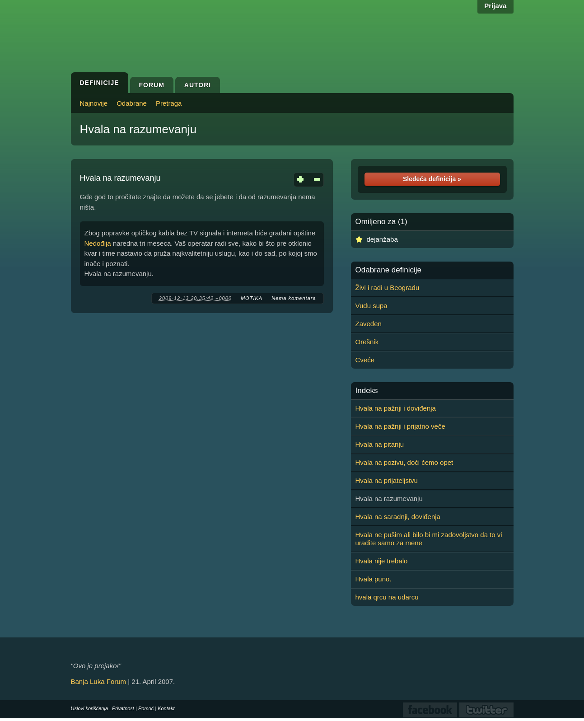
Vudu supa (371, 305)
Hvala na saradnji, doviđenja (397, 516)
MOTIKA (251, 298)
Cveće (365, 360)
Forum (151, 85)
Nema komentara (293, 298)
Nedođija (97, 243)
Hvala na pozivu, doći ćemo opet (404, 462)
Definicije (99, 82)
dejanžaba (382, 239)
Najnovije (94, 103)
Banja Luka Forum (98, 681)
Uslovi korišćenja (89, 708)
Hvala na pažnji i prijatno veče (400, 426)
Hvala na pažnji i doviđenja (395, 408)
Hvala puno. (373, 579)
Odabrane (132, 103)
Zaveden (368, 324)
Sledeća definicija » (432, 179)
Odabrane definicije (388, 270)
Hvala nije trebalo (381, 561)
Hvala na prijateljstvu (386, 480)
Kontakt (166, 708)
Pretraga (169, 103)
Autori (197, 85)
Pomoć (146, 708)
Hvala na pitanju (379, 444)
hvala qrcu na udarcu (387, 597)
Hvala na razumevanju (138, 129)
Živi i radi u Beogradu (387, 287)
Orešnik (367, 342)
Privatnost (123, 708)
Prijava (495, 5)
